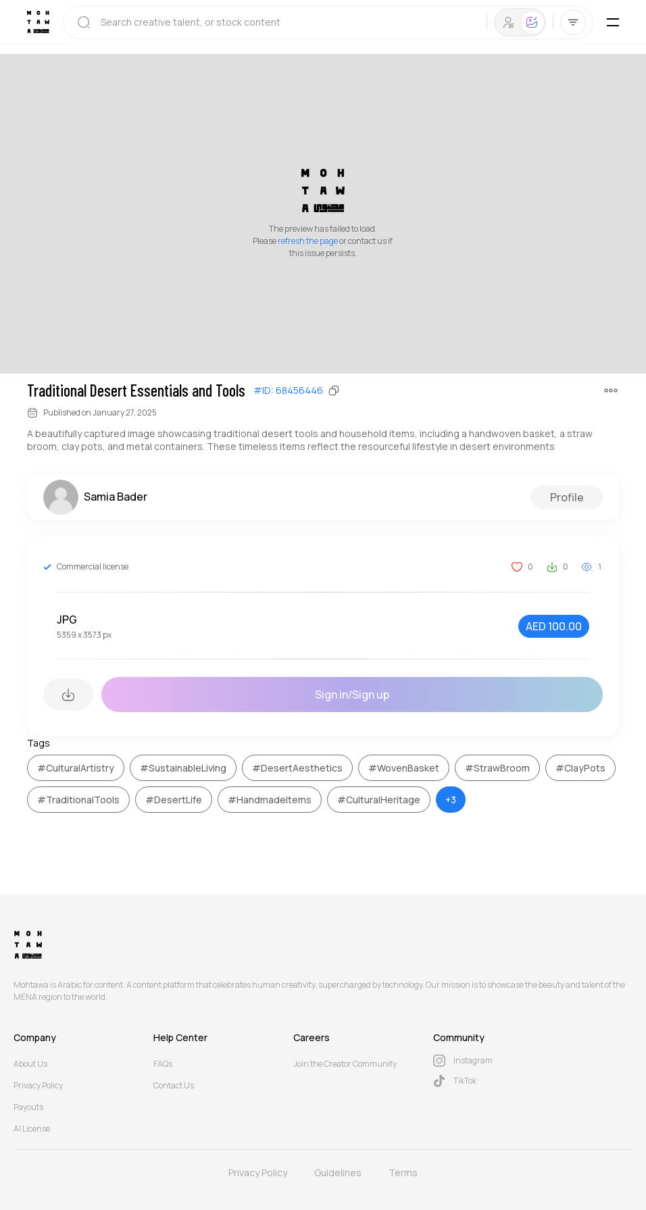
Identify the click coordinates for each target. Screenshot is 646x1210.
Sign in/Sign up (352, 694)
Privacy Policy (38, 1085)
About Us (30, 1063)
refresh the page (308, 241)
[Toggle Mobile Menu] (613, 22)
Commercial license (92, 566)
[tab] (508, 22)
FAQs (162, 1063)
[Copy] (333, 390)
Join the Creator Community (345, 1063)
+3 (450, 799)
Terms (403, 1172)
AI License (32, 1128)
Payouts (28, 1107)
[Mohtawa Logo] (38, 22)
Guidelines (338, 1172)
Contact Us (173, 1085)
